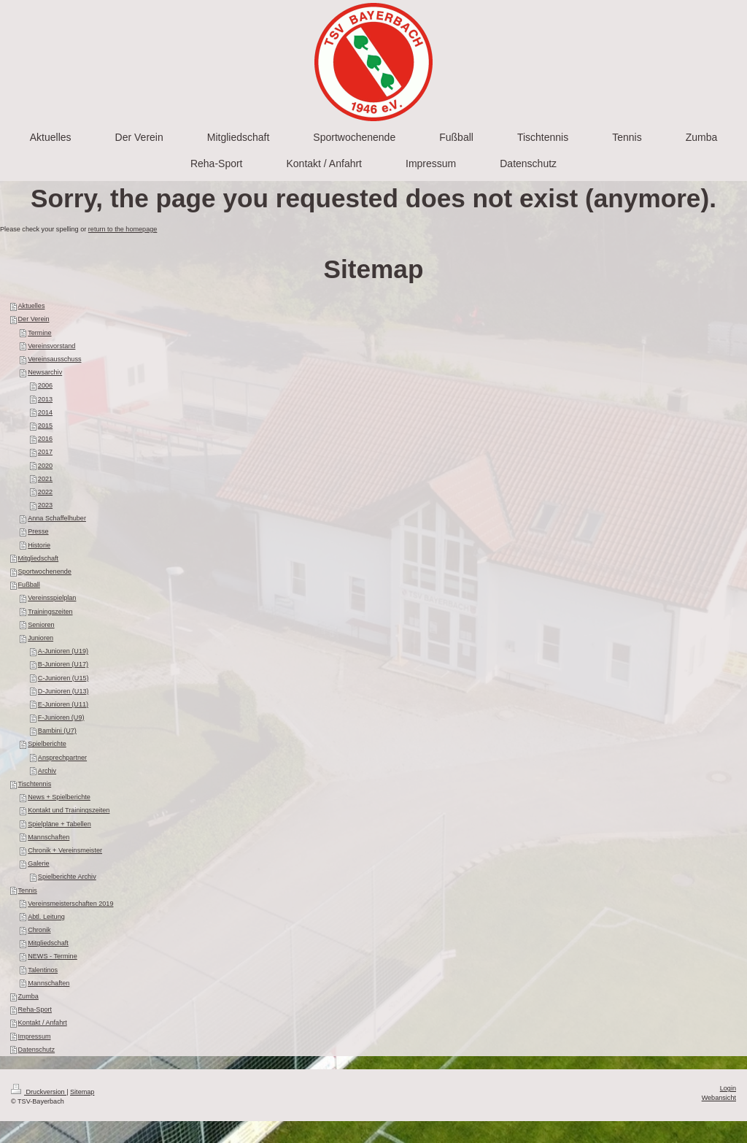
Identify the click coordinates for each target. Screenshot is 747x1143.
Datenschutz (36, 1049)
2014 (45, 412)
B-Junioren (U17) (63, 664)
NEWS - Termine (52, 956)
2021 (45, 478)
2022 (45, 492)
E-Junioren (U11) (63, 704)
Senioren (41, 624)
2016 (45, 438)
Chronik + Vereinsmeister (65, 850)
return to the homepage (123, 229)
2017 (45, 451)
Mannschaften (48, 837)
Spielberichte (47, 743)
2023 (45, 505)
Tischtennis (35, 784)
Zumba (28, 996)
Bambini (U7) (57, 730)
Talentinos (43, 970)
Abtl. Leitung (46, 916)
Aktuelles (31, 305)
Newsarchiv (45, 372)
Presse (38, 531)
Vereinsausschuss (54, 359)
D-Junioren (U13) (63, 691)
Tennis (27, 890)
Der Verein (34, 319)
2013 (45, 399)
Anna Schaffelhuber (57, 518)
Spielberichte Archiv (67, 876)
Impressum (34, 1036)
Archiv (47, 770)
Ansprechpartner (62, 757)
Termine (39, 332)
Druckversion (38, 1092)
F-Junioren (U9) (61, 717)
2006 (45, 385)
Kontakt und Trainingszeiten (68, 810)
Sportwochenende (44, 571)
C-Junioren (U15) (63, 678)
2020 (45, 465)
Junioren (40, 638)
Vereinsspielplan (52, 597)
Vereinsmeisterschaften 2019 (70, 903)
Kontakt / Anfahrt (42, 1022)
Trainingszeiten (50, 611)
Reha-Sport (35, 1009)
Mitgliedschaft (38, 558)
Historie (39, 545)
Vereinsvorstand (51, 346)
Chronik (39, 930)
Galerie (38, 863)
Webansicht (719, 1097)
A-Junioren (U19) (63, 651)
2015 (45, 425)
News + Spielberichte (59, 797)
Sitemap (82, 1092)
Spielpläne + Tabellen (59, 824)
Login (728, 1088)
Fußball (29, 584)
